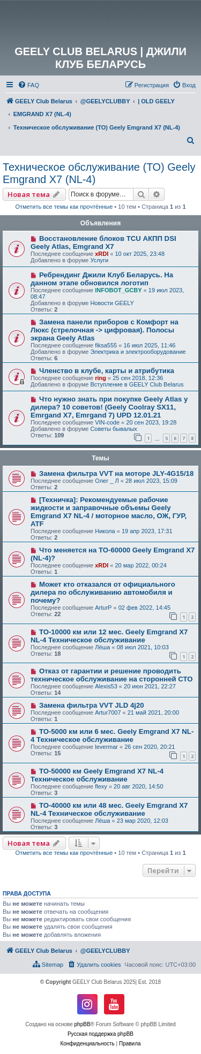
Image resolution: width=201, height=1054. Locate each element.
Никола (105, 531)
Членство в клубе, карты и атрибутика (106, 371)
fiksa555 (106, 345)
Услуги (99, 260)
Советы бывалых (113, 429)
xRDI (101, 254)
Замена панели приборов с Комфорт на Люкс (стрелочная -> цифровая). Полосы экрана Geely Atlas (104, 330)
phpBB (83, 1024)
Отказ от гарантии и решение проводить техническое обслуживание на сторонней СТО (111, 675)
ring (100, 378)
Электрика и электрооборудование (137, 351)
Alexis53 (106, 686)
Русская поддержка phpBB (100, 1034)
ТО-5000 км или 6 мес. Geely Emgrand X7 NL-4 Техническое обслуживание (112, 735)
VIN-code (107, 422)
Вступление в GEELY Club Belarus (136, 384)
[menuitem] (28, 85)
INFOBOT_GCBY (118, 290)
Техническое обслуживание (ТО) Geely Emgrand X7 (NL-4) (99, 173)
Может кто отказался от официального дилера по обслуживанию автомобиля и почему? (103, 592)
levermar (106, 747)
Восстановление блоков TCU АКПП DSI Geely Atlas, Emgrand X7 (103, 242)
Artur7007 (108, 712)
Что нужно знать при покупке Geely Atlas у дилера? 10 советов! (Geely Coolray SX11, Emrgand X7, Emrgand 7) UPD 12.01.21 (109, 407)
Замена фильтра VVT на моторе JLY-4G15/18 (116, 473)
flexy (101, 786)
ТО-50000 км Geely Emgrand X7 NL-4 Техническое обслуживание (97, 775)
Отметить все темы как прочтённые (64, 206)
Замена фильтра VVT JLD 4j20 (91, 705)
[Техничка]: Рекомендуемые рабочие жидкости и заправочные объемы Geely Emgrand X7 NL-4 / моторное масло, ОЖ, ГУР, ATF (109, 512)
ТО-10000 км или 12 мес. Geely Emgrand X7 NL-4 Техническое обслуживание (109, 636)
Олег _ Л (106, 480)
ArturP (103, 607)
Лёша (102, 647)
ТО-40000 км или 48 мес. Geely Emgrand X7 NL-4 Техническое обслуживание (109, 809)
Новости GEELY (112, 303)
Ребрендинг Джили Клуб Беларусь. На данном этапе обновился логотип (102, 279)
